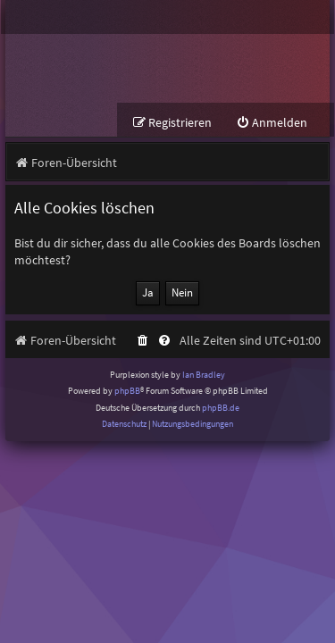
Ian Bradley (203, 374)
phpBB (127, 391)
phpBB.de (220, 407)
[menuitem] (271, 123)
